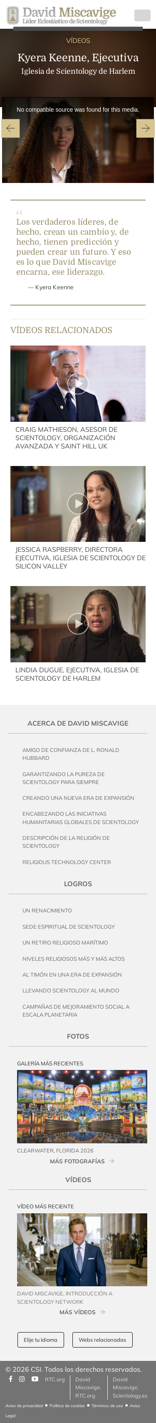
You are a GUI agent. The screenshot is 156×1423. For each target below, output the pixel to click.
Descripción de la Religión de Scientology (66, 841)
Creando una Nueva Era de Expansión (78, 797)
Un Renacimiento (47, 910)
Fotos (78, 1036)
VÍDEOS (78, 40)
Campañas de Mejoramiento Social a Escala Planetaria (75, 1010)
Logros (78, 883)
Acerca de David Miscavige (78, 723)
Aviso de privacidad (24, 1405)
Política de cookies (67, 1405)
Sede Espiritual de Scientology (68, 926)
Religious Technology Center (66, 862)
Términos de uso (107, 1405)
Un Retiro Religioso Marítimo (65, 942)
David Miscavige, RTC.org (88, 1387)
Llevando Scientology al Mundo (70, 990)
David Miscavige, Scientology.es (130, 1387)
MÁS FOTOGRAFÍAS (77, 1161)
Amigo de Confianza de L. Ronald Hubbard (70, 754)
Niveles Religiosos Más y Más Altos (73, 958)
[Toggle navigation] (142, 15)
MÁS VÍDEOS (77, 1311)
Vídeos (78, 1179)
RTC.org (55, 1379)
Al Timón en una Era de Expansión (72, 974)
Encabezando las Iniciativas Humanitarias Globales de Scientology (80, 817)
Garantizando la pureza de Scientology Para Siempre (63, 778)
